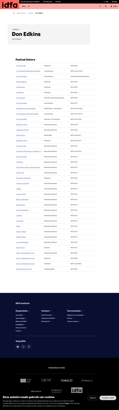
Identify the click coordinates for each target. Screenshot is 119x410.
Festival (58, 1)
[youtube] (18, 347)
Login (113, 6)
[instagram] (23, 347)
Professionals (47, 1)
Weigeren (93, 398)
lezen (67, 403)
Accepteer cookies (108, 398)
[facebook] (29, 347)
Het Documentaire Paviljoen (30, 1)
